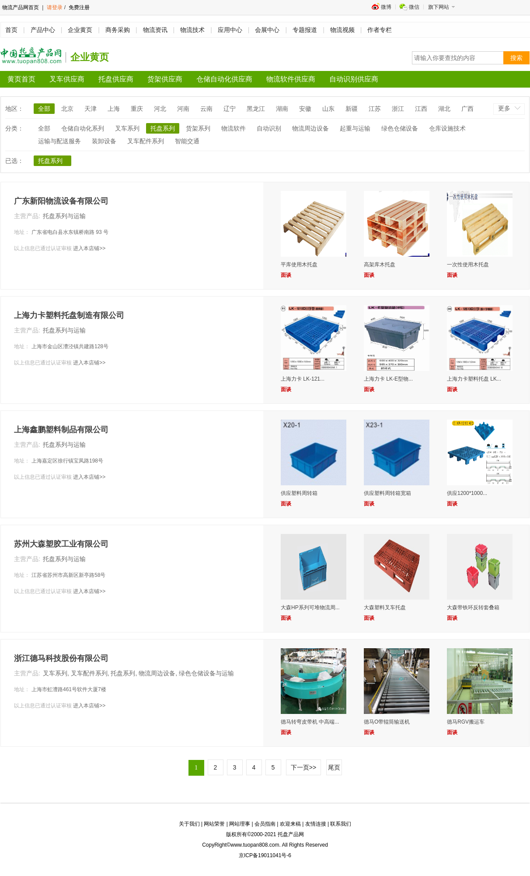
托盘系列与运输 (64, 215)
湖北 (444, 108)
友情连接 (315, 824)
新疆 (351, 108)
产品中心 (43, 29)
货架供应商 (164, 79)
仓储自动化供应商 (224, 79)
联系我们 (340, 824)
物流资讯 (155, 29)
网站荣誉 (214, 824)
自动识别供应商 (353, 79)
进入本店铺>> (89, 248)
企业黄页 (80, 29)
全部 (44, 108)
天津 (90, 108)
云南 (206, 108)
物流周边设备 (310, 128)
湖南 (282, 108)
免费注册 (78, 7)
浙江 (398, 108)
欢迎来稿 (290, 824)
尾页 (334, 767)
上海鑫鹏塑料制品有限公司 (61, 429)
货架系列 (198, 128)
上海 (114, 108)
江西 (421, 108)
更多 (504, 108)
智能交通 (187, 141)
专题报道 (305, 29)
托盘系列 (162, 128)
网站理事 (239, 824)
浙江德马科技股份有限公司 (61, 658)
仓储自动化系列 (82, 128)
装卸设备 (104, 141)
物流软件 (233, 128)
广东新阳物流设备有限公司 (61, 201)
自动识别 (269, 128)
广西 (467, 108)
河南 (183, 108)
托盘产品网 (291, 834)
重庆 (137, 108)
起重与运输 (355, 128)
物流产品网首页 (20, 7)
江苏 (375, 108)
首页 (11, 29)
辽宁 (229, 108)
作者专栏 (379, 29)
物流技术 (192, 29)
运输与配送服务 (59, 141)
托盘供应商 (115, 79)
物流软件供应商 (290, 79)
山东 (328, 108)
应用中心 (230, 29)
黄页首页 (21, 79)
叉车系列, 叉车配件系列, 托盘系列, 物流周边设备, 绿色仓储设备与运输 (138, 673)
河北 (160, 108)
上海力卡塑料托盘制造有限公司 (69, 315)
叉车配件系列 (145, 141)
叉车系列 (127, 128)
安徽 (305, 108)
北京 (67, 108)
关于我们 (189, 824)
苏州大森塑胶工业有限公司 (61, 544)
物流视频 (342, 29)
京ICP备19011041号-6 (265, 855)
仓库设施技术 (447, 128)
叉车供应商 (66, 79)
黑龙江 (256, 108)
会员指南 (265, 824)
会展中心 (267, 29)
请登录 (55, 7)
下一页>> (303, 767)
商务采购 (117, 29)
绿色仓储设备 (399, 128)
